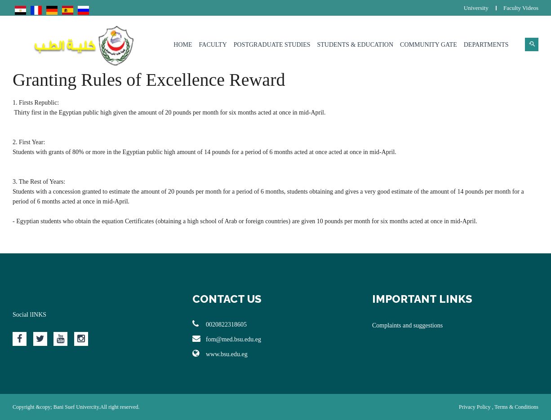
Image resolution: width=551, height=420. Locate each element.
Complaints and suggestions (407, 325)
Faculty (213, 44)
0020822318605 (219, 324)
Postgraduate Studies (272, 44)
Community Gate (428, 44)
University (476, 7)
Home (182, 44)
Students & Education (355, 44)
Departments (486, 44)
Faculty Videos (520, 7)
